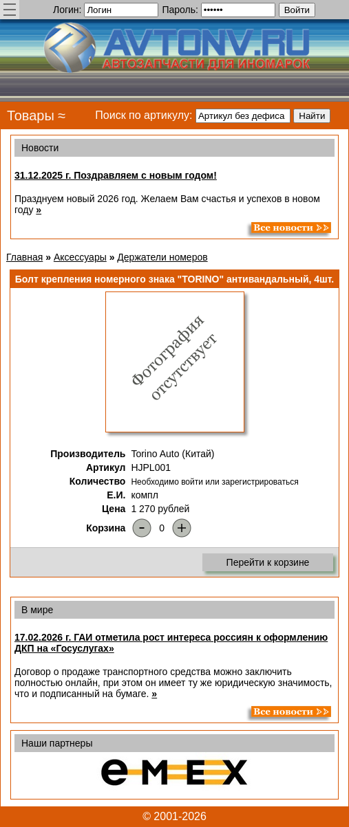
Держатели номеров (162, 257)
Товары (30, 115)
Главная (24, 257)
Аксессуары (80, 257)
